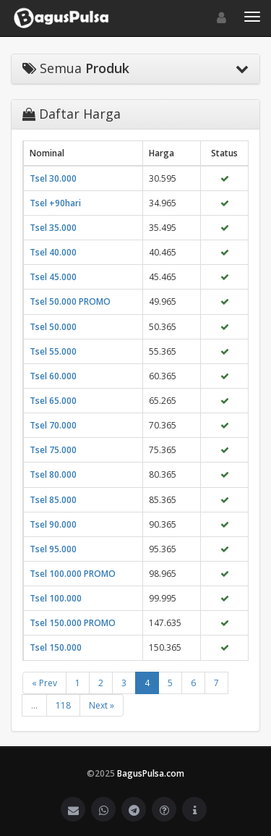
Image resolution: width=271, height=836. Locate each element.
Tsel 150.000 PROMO (73, 623)
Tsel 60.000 (53, 376)
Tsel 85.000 (53, 500)
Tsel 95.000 (53, 549)
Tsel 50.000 (53, 327)
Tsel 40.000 (53, 252)
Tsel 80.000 (53, 474)
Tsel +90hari (55, 203)
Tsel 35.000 (53, 227)
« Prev (44, 683)
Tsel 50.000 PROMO (70, 301)
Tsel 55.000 (53, 351)
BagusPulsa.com (150, 773)
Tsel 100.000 (56, 598)
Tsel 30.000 (53, 178)
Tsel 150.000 (56, 647)
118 (63, 705)
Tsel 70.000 (53, 425)
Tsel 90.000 (53, 524)
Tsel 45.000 (53, 277)
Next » (101, 705)
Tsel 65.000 (53, 400)
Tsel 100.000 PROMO (73, 573)
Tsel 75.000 (53, 450)
